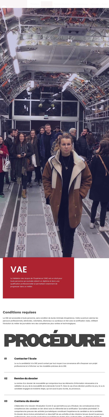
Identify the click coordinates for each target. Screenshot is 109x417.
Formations (47, 4)
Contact (104, 4)
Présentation (35, 4)
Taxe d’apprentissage (80, 4)
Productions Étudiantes (62, 4)
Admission (94, 4)
